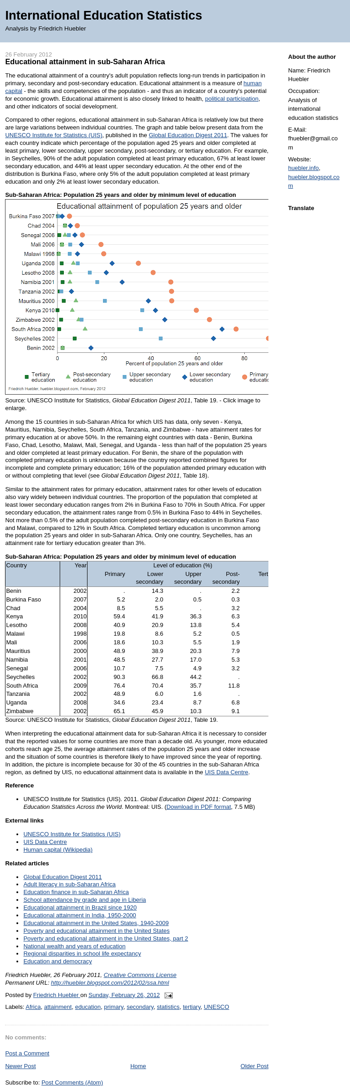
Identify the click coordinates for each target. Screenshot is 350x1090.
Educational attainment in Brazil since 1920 (80, 907)
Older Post (254, 1066)
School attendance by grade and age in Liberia (84, 899)
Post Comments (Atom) (72, 1082)
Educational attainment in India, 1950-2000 (79, 915)
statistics (168, 1006)
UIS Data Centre (226, 772)
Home (138, 1066)
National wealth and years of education (74, 946)
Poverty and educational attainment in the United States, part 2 (105, 938)
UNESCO (216, 1006)
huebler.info (303, 168)
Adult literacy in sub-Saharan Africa (69, 884)
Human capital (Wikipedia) (58, 849)
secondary (140, 1006)
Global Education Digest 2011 (188, 135)
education (88, 1006)
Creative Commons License (139, 975)
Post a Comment (27, 1053)
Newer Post (20, 1066)
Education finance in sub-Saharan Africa (76, 892)
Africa (33, 1006)
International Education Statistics (103, 15)
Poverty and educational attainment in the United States (96, 930)
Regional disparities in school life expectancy (82, 953)
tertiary (192, 1006)
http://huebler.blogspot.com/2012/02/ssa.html (110, 982)
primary (113, 1006)
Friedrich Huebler (56, 995)
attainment (58, 1006)
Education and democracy (57, 961)
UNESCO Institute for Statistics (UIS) (53, 135)
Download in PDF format (198, 806)
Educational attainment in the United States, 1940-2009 (96, 923)
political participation (231, 98)
